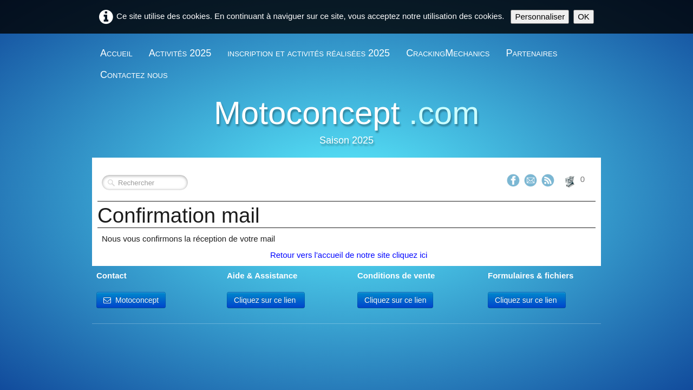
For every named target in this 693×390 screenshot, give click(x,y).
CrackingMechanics (447, 53)
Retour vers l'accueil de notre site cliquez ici (348, 254)
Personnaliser (540, 16)
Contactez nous (134, 74)
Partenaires (532, 53)
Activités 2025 (180, 53)
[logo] (346, 124)
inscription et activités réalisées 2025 (308, 53)
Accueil (116, 53)
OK (584, 16)
